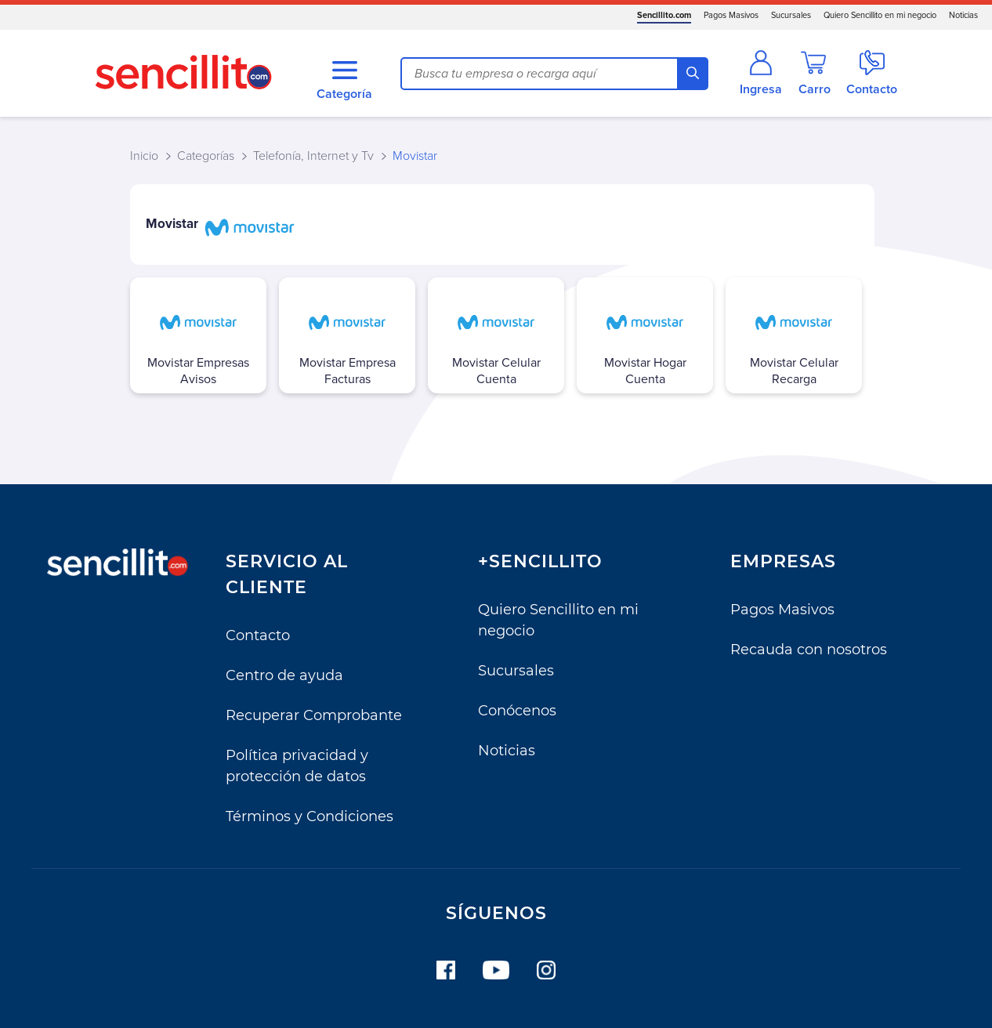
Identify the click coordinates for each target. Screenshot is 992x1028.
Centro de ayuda (284, 675)
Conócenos (517, 710)
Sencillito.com (664, 15)
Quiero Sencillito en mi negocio (880, 15)
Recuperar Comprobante (314, 715)
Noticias (963, 15)
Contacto (258, 635)
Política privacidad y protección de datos (297, 766)
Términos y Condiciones (309, 816)
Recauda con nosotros (808, 649)
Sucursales (791, 15)
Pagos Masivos (731, 15)
